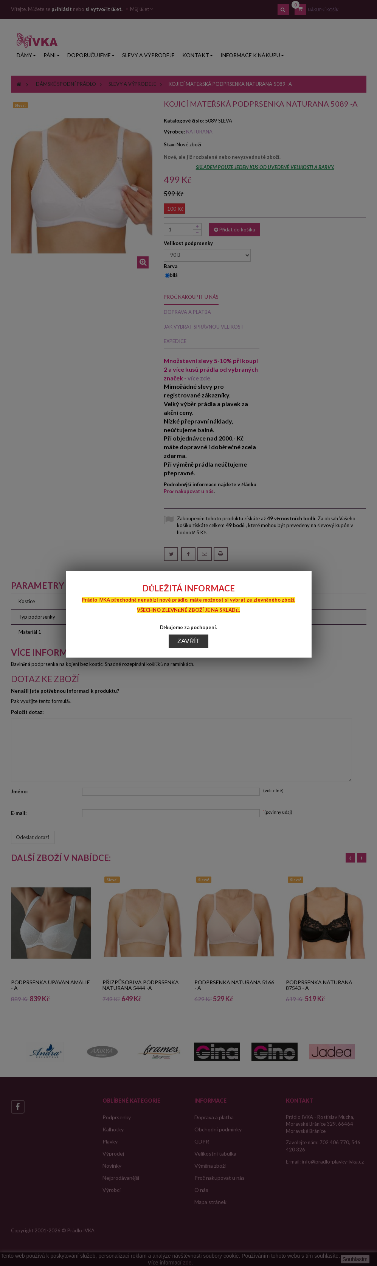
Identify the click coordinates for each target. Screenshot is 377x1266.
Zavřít (188, 527)
